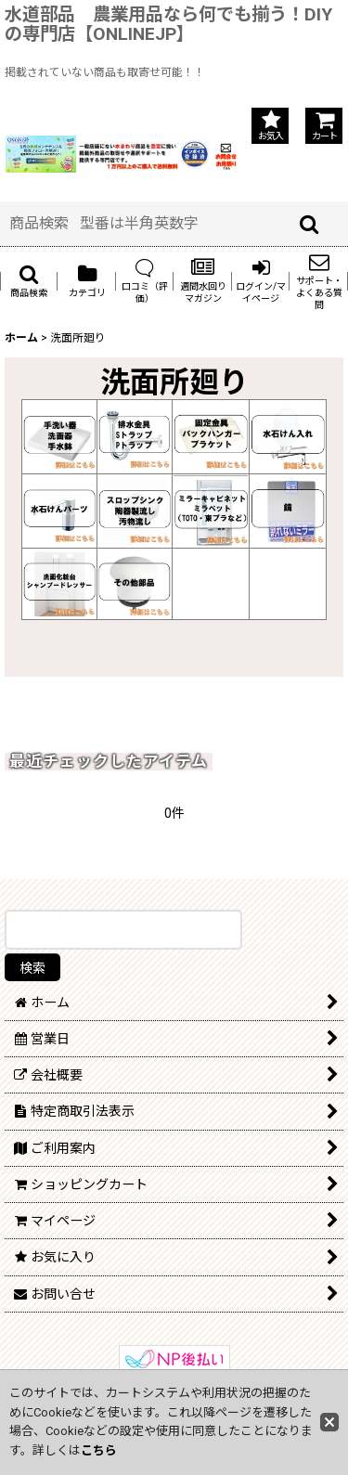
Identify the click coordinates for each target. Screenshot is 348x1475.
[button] (29, 281)
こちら (99, 1450)
